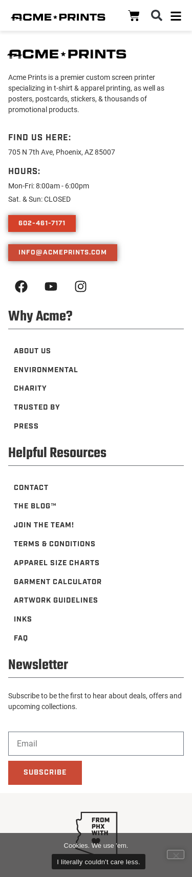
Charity (30, 388)
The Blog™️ (35, 506)
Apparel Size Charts (57, 563)
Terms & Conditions (55, 544)
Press (26, 426)
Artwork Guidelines (56, 600)
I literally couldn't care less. (98, 862)
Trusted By (37, 407)
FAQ (21, 638)
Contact (31, 488)
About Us (32, 351)
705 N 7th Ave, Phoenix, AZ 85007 (61, 152)
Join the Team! (44, 525)
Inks (23, 619)
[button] (156, 15)
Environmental (46, 370)
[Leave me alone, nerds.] (175, 854)
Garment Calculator (58, 582)
